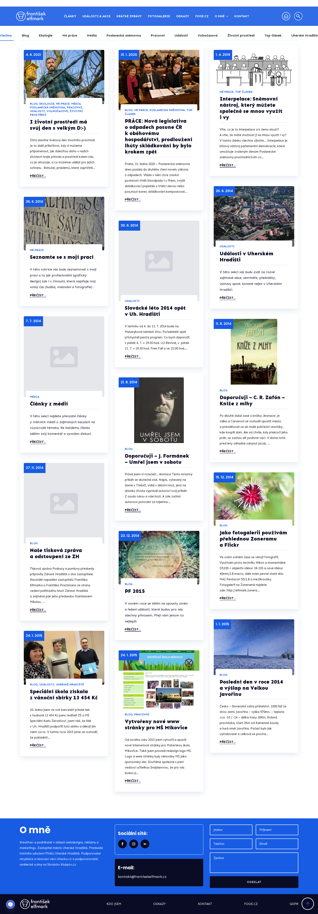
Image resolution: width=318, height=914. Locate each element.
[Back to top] (308, 904)
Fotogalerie (159, 16)
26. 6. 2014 (224, 191)
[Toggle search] (298, 16)
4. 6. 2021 (33, 54)
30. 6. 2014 (129, 225)
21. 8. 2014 (129, 382)
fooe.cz (251, 904)
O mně (220, 16)
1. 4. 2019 (223, 54)
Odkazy (182, 16)
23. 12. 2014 (130, 535)
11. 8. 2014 (223, 323)
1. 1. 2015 (222, 624)
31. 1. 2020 (129, 54)
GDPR (294, 904)
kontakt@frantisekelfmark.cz (142, 877)
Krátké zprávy (129, 16)
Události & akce (96, 16)
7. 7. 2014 (33, 321)
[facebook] (122, 844)
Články (70, 16)
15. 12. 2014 (224, 477)
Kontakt (241, 16)
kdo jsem (114, 904)
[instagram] (133, 844)
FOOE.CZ (202, 16)
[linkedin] (145, 844)
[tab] (25, 35)
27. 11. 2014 (34, 467)
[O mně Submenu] (228, 16)
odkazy (159, 904)
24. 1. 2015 (34, 635)
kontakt (205, 904)
